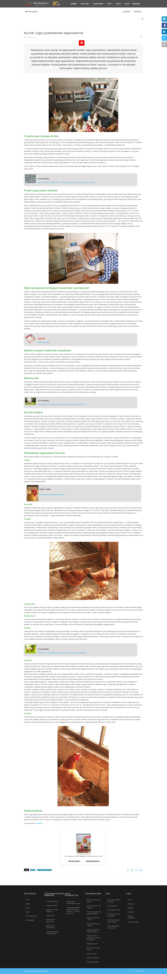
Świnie (28, 908)
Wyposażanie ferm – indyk (93, 925)
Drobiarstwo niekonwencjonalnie (73, 902)
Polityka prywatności (132, 917)
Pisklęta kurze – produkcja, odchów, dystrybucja (94, 938)
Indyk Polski (50, 916)
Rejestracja (137, 11)
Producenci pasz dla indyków (94, 907)
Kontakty (131, 912)
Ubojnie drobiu (92, 954)
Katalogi (84, 4)
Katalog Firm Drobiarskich (50, 927)
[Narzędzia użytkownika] (141, 37)
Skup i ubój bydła (93, 962)
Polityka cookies (133, 922)
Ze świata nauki (31, 916)
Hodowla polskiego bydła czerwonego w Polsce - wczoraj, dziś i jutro (73, 910)
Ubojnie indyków (92, 958)
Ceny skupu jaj (112, 906)
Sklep (127, 4)
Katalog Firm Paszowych (50, 921)
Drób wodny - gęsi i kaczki (93, 949)
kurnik (33, 870)
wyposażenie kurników (44, 870)
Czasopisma (98, 4)
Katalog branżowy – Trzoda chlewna (53, 933)
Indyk (27, 912)
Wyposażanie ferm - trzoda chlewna (94, 931)
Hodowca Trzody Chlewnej (52, 911)
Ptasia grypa (30, 920)
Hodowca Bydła (51, 905)
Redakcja (131, 904)
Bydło (28, 904)
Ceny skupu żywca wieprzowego (113, 921)
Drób (27, 900)
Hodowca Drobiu (52, 901)
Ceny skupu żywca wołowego (113, 915)
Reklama (136, 4)
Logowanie (126, 11)
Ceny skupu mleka (113, 910)
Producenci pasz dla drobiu (94, 901)
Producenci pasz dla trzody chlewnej (94, 913)
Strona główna (32, 11)
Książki (73, 4)
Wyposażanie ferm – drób (93, 919)
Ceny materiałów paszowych (113, 927)
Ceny (109, 4)
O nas (118, 4)
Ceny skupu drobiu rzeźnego (113, 901)
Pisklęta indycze (92, 944)
